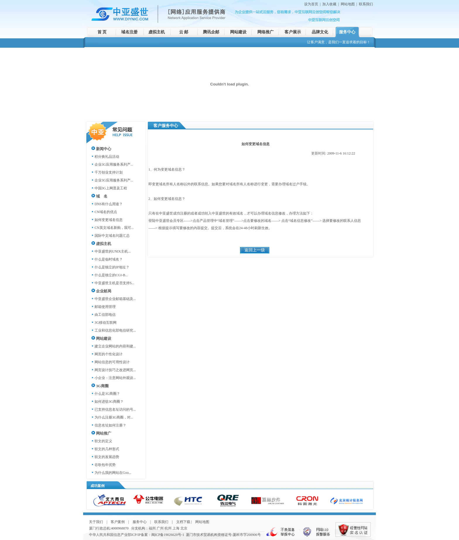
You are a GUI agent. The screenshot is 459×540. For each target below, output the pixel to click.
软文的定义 (103, 441)
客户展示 (293, 32)
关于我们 (96, 522)
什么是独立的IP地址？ (112, 267)
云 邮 (184, 32)
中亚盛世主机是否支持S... (114, 283)
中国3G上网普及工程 (111, 188)
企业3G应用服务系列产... (114, 164)
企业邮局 (101, 291)
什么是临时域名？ (109, 259)
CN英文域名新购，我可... (114, 228)
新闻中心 (101, 149)
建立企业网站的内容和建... (115, 346)
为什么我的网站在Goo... (113, 473)
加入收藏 (329, 4)
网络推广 (265, 32)
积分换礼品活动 (107, 157)
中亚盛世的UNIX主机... (113, 251)
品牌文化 (320, 32)
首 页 (102, 32)
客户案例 (118, 522)
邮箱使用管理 (105, 307)
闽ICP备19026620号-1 (167, 535)
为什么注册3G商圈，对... (114, 417)
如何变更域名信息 (109, 220)
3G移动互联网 (106, 322)
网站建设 (238, 32)
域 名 (99, 196)
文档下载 (183, 522)
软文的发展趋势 (107, 457)
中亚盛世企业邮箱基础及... (115, 299)
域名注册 (129, 32)
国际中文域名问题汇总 (112, 236)
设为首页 (311, 4)
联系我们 (366, 4)
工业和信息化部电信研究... (115, 330)
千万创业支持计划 (109, 172)
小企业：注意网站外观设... (115, 378)
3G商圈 (100, 386)
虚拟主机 (156, 32)
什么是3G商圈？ (107, 394)
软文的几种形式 (107, 449)
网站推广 (101, 433)
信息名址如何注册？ (110, 425)
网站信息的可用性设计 (112, 362)
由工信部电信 (105, 315)
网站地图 (348, 4)
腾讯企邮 (211, 32)
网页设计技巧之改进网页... (115, 370)
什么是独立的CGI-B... (111, 275)
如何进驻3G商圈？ (109, 402)
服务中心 (347, 32)
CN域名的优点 (106, 212)
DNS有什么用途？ (109, 204)
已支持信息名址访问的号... (115, 409)
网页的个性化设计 (109, 354)
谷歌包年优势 (105, 465)
